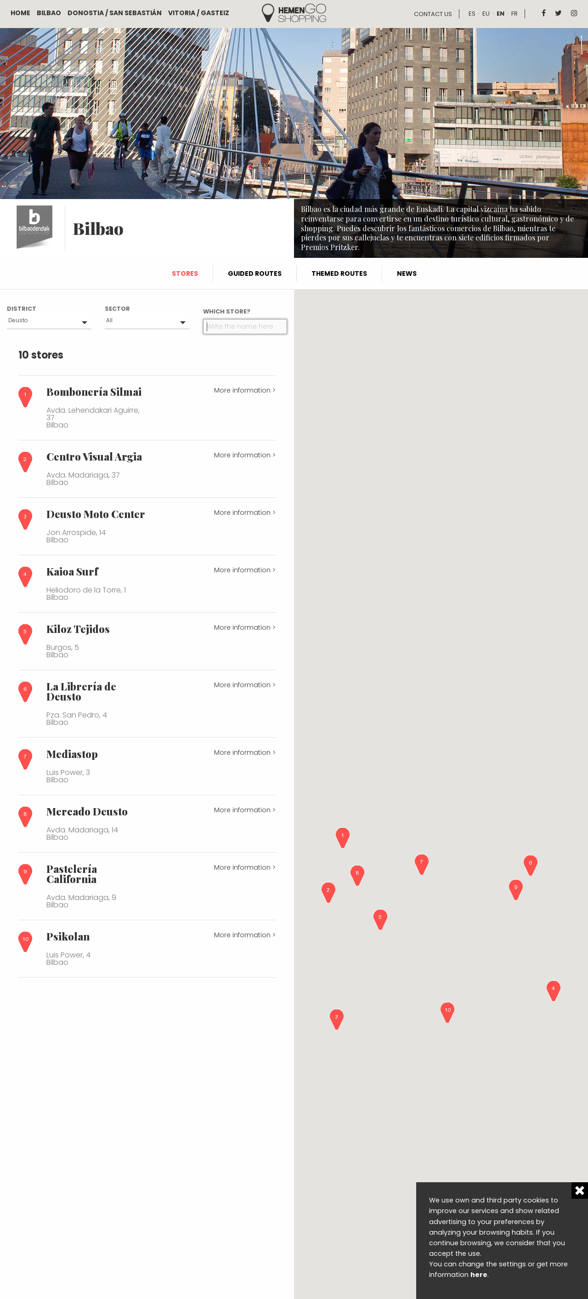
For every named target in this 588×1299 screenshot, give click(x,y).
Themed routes (339, 273)
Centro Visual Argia (94, 456)
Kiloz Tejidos (78, 629)
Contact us (433, 14)
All (109, 320)
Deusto (18, 320)
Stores (185, 273)
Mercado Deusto (87, 811)
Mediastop (72, 754)
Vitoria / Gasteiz (198, 12)
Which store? (226, 311)
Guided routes (255, 273)
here (478, 1274)
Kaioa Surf (72, 571)
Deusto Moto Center (95, 514)
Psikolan (68, 936)
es (472, 13)
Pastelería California (71, 874)
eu (486, 13)
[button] (343, 838)
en (500, 13)
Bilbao (49, 12)
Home (20, 12)
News (407, 273)
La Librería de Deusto (81, 691)
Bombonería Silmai (93, 392)
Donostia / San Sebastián (115, 12)
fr (514, 13)
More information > (245, 390)
